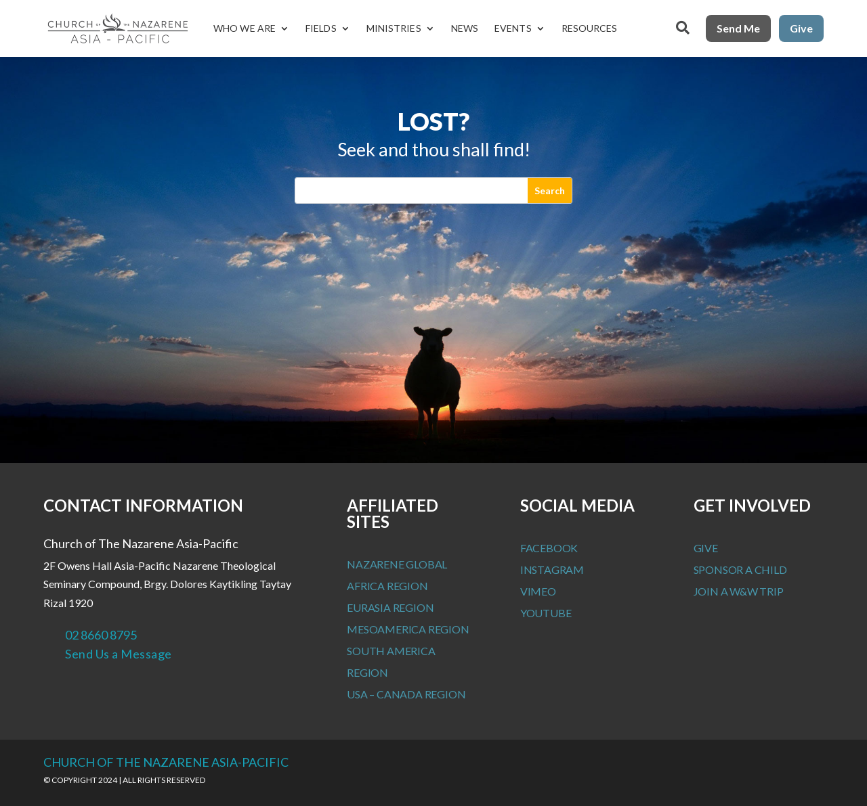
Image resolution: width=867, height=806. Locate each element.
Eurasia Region (390, 607)
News (464, 28)
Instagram (552, 569)
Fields (321, 28)
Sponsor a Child (740, 569)
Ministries (393, 28)
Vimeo (538, 591)
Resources (590, 28)
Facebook (549, 547)
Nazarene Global (397, 564)
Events (513, 28)
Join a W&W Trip (739, 591)
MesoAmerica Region (408, 629)
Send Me (738, 28)
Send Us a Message (118, 653)
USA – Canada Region (406, 694)
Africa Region (387, 585)
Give (801, 28)
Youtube (546, 612)
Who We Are (244, 28)
